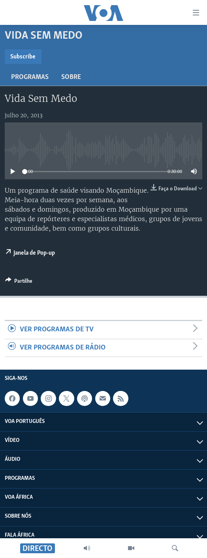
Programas (30, 77)
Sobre (71, 77)
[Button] (18, 282)
